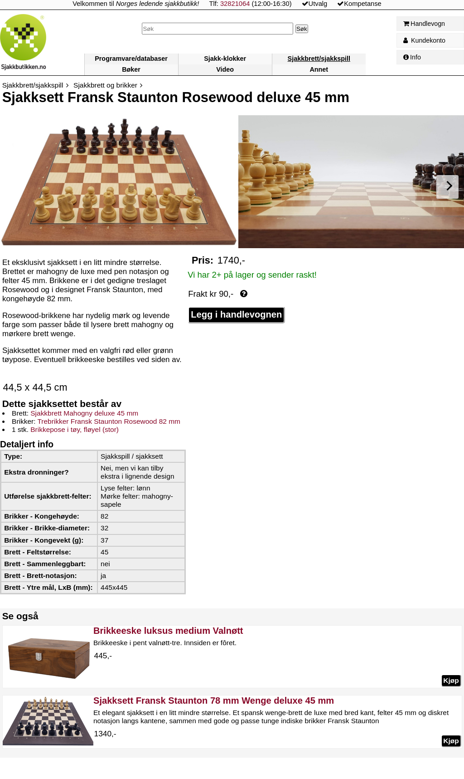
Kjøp (451, 680)
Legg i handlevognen (236, 314)
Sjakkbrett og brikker (105, 85)
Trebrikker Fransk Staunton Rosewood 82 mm (108, 421)
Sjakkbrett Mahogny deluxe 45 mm (84, 413)
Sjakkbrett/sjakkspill (319, 58)
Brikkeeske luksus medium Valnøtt (168, 631)
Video (225, 69)
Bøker (131, 69)
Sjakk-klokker (225, 58)
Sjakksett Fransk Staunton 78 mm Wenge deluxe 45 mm (213, 701)
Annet (318, 69)
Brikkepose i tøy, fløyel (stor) (74, 429)
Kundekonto (424, 40)
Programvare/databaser (131, 58)
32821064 (235, 3)
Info (412, 57)
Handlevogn (424, 23)
